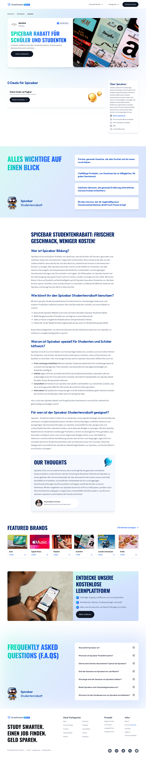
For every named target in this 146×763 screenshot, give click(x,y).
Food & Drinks (68, 734)
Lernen (84, 742)
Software (85, 745)
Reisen (65, 745)
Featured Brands (96, 4)
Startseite (10, 14)
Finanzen (85, 730)
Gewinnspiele (67, 742)
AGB (28, 759)
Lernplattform (109, 737)
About (127, 730)
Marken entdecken (20, 100)
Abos (65, 730)
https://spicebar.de (119, 116)
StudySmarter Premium (109, 740)
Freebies (85, 734)
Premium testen (130, 4)
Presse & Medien (131, 744)
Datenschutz (46, 759)
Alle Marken (20, 14)
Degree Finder (109, 730)
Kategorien (114, 4)
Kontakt (127, 737)
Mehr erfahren (85, 618)
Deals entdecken (22, 54)
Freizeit (65, 738)
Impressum (36, 759)
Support (127, 741)
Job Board (108, 734)
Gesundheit (86, 738)
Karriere (131, 734)
